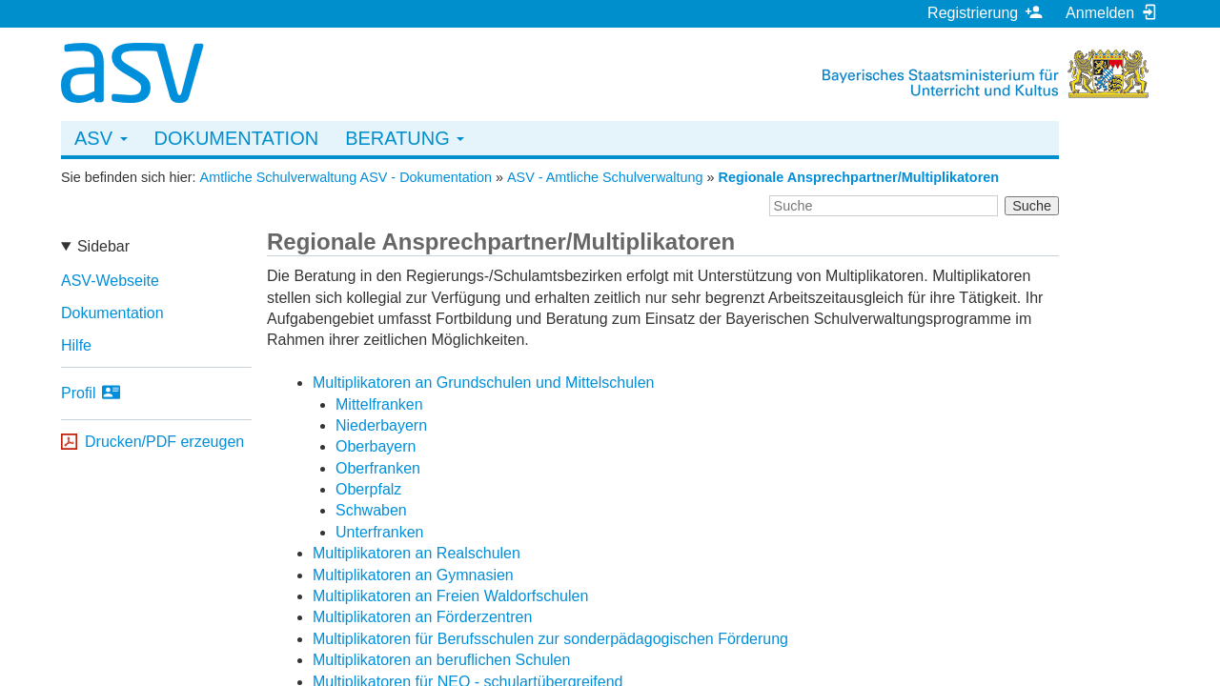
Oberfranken (378, 468)
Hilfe (76, 345)
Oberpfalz (368, 489)
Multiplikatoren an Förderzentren (422, 617)
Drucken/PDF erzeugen (164, 442)
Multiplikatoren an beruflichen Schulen (441, 660)
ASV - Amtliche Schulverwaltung (605, 177)
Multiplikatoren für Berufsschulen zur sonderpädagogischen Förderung (550, 639)
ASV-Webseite (110, 280)
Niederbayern (381, 425)
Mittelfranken (379, 404)
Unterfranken (380, 532)
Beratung (404, 138)
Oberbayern (376, 446)
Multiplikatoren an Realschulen (416, 553)
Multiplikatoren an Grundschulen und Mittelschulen (483, 382)
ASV (101, 138)
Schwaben (371, 510)
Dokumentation (236, 138)
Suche (1031, 205)
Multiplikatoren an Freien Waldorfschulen (450, 596)
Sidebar (103, 246)
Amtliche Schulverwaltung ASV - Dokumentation (346, 177)
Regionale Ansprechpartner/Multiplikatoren (859, 177)
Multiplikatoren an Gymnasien (413, 575)
